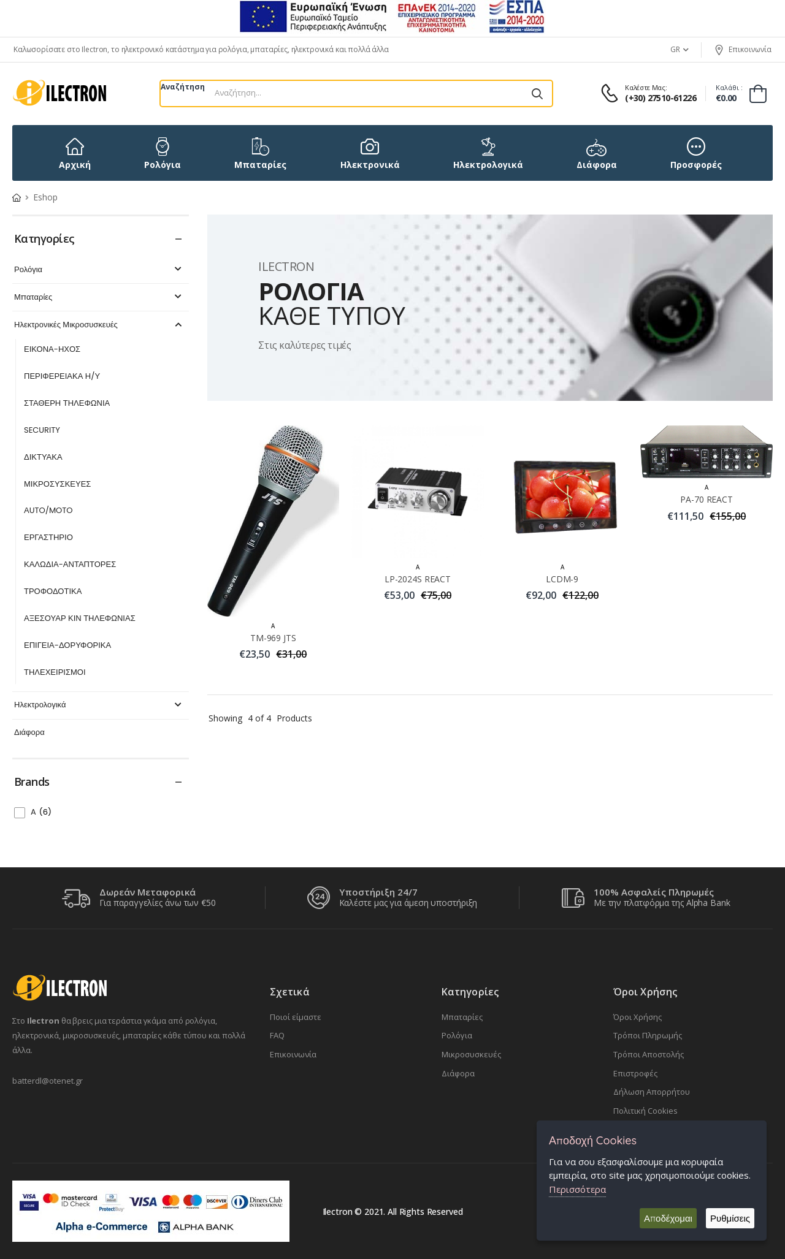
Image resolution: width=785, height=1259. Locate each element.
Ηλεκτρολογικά (99, 705)
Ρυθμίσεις (730, 1218)
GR (675, 49)
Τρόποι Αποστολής (648, 1054)
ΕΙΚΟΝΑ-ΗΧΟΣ (52, 349)
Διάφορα (29, 733)
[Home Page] (16, 197)
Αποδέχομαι (668, 1218)
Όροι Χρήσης (637, 1016)
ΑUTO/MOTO (48, 511)
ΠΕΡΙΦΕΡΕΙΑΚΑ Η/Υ (62, 376)
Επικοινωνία (743, 49)
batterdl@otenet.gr (47, 1080)
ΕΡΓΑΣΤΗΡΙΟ (48, 538)
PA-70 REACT (706, 499)
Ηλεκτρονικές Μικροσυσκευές (99, 325)
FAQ (277, 1035)
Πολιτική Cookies (645, 1110)
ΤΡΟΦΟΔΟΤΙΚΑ (53, 592)
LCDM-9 (562, 579)
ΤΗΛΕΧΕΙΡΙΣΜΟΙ (55, 673)
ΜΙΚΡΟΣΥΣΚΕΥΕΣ (57, 484)
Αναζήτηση (183, 87)
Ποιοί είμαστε (295, 1016)
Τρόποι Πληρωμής (647, 1035)
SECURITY (42, 430)
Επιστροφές (635, 1073)
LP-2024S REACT (418, 579)
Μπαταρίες (99, 297)
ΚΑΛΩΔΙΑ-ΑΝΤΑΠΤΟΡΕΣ (70, 565)
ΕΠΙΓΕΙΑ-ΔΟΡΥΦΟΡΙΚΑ (67, 646)
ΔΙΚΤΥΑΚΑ (43, 457)
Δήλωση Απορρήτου (651, 1091)
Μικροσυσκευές (471, 1054)
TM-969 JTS (273, 638)
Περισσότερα (577, 1189)
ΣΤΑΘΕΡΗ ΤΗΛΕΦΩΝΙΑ (67, 403)
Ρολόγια (99, 270)
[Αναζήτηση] (537, 93)
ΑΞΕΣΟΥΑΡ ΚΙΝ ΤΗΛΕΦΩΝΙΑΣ (80, 619)
